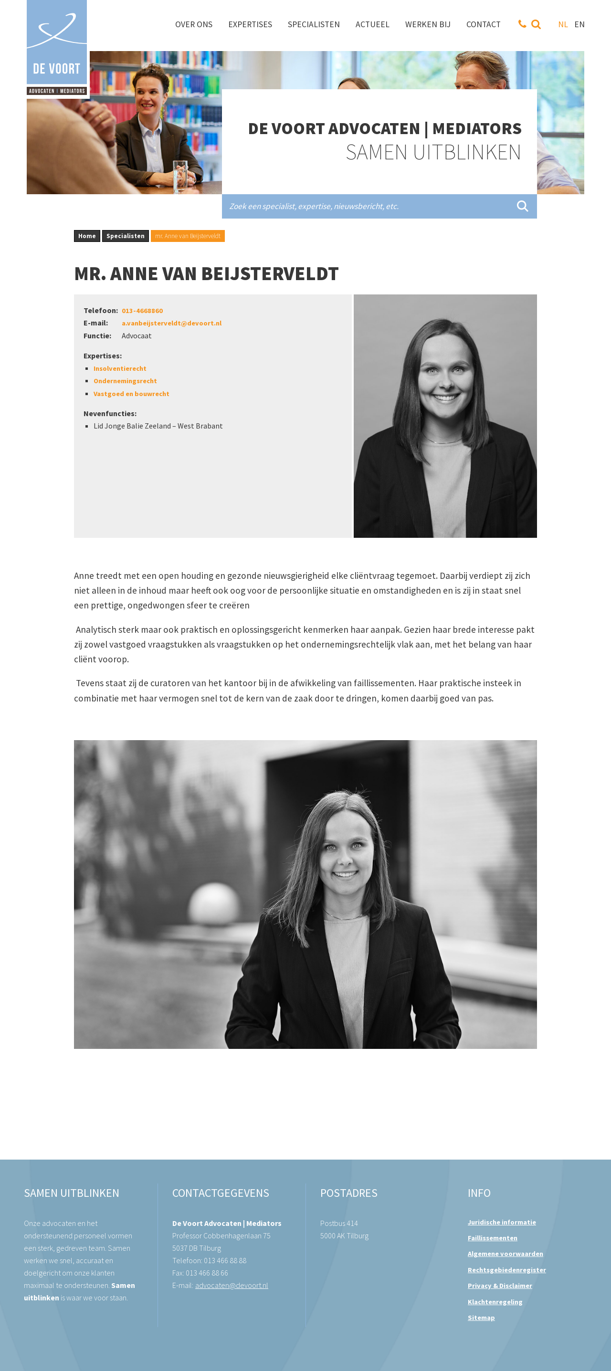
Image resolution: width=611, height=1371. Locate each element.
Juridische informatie (502, 1222)
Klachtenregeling (495, 1302)
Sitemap (481, 1317)
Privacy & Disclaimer (500, 1285)
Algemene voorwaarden (505, 1253)
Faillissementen (492, 1238)
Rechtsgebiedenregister (507, 1270)
